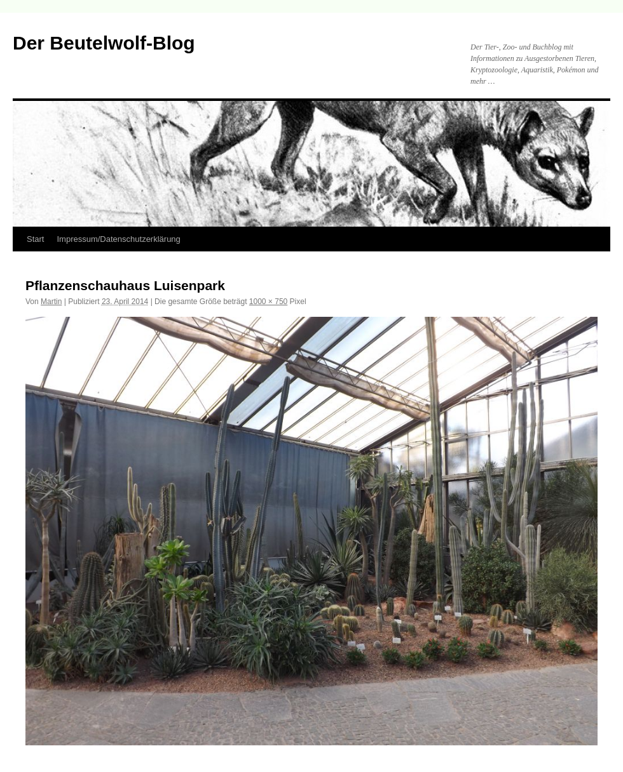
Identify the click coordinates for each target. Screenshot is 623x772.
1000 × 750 (268, 301)
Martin (51, 301)
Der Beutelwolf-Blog (104, 42)
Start (35, 239)
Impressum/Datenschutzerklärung (118, 239)
